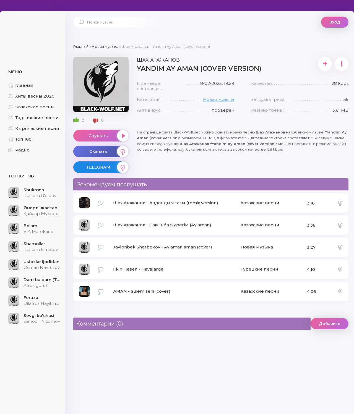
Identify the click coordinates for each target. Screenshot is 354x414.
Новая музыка (218, 99)
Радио (19, 150)
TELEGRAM (107, 167)
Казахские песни (31, 106)
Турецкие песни (259, 269)
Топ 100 (20, 139)
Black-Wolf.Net (33, 29)
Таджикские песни (33, 117)
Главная (20, 85)
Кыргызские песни (33, 128)
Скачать (109, 151)
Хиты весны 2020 (31, 96)
